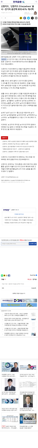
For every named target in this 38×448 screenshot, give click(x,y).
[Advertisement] (19, 195)
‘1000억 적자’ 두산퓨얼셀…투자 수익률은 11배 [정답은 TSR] (19, 220)
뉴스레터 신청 (32, 243)
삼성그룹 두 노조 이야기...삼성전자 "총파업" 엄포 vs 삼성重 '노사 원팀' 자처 (19, 217)
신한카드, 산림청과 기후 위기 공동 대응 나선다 (15, 151)
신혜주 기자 (15, 210)
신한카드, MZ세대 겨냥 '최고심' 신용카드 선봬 (15, 144)
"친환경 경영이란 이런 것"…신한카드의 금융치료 (16, 149)
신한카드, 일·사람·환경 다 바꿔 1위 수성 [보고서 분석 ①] (18, 146)
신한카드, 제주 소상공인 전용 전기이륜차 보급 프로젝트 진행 (19, 141)
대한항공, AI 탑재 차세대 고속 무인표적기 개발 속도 (18, 222)
